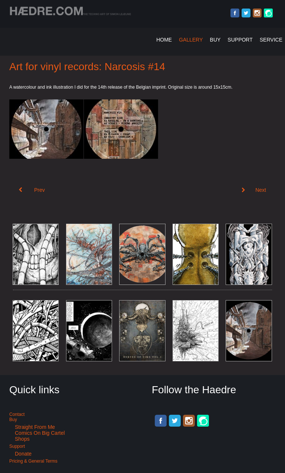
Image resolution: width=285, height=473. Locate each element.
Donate (23, 454)
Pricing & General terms (33, 461)
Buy (215, 40)
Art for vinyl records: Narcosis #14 (87, 66)
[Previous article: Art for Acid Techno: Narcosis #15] (32, 190)
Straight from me (35, 427)
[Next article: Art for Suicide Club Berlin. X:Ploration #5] (254, 190)
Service (271, 40)
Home (164, 40)
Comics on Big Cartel (40, 433)
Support (239, 40)
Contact (16, 414)
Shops (22, 439)
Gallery (191, 40)
